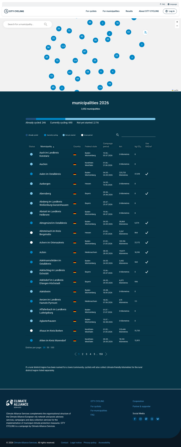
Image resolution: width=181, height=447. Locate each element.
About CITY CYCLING (149, 11)
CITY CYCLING (97, 401)
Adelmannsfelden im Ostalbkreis (50, 262)
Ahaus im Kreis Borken (51, 330)
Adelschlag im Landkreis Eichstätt (52, 272)
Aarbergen (44, 183)
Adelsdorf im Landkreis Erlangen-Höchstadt (51, 282)
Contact (64, 442)
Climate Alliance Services (25, 442)
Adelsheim (45, 291)
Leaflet (175, 90)
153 (101, 354)
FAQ (162, 4)
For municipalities (111, 11)
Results (129, 11)
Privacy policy (90, 442)
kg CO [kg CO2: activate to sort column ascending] (138, 146)
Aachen (43, 164)
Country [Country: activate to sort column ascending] (77, 146)
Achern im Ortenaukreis (51, 242)
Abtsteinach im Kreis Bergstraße (50, 233)
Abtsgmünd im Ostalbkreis (53, 223)
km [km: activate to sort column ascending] (120, 146)
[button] (112, 71)
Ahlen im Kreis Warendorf (52, 340)
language (172, 4)
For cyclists (91, 11)
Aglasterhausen (47, 321)
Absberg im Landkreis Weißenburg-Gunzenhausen (53, 203)
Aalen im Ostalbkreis (50, 174)
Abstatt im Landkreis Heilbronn (50, 213)
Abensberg (45, 193)
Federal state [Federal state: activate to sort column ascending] (91, 146)
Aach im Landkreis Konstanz (49, 154)
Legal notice (76, 442)
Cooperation (138, 401)
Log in (170, 11)
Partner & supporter (141, 406)
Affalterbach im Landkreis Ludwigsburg (52, 311)
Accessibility (104, 442)
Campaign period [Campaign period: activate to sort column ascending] (108, 145)
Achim (42, 252)
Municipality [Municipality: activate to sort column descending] (46, 146)
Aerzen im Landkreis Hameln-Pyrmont (50, 301)
